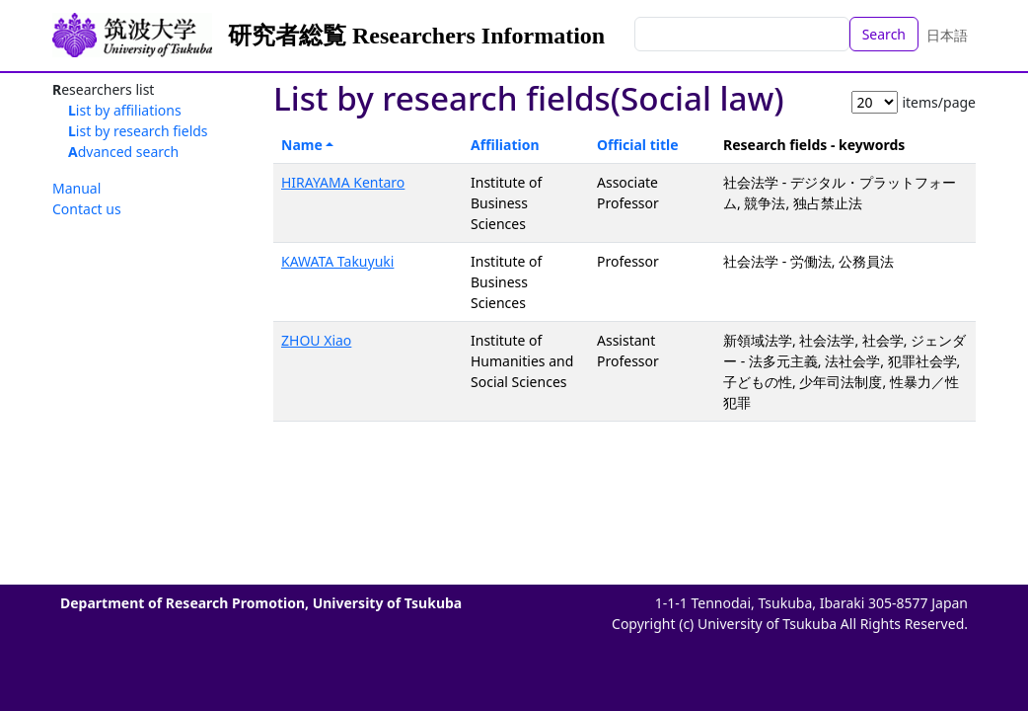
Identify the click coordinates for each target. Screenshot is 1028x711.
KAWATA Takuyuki (337, 261)
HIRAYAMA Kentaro (342, 182)
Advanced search (123, 151)
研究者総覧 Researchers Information (416, 35)
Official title (638, 144)
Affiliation (505, 144)
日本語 (947, 35)
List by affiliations (125, 110)
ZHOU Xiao (316, 340)
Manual (76, 188)
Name (302, 144)
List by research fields (138, 130)
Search (884, 34)
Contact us (86, 208)
